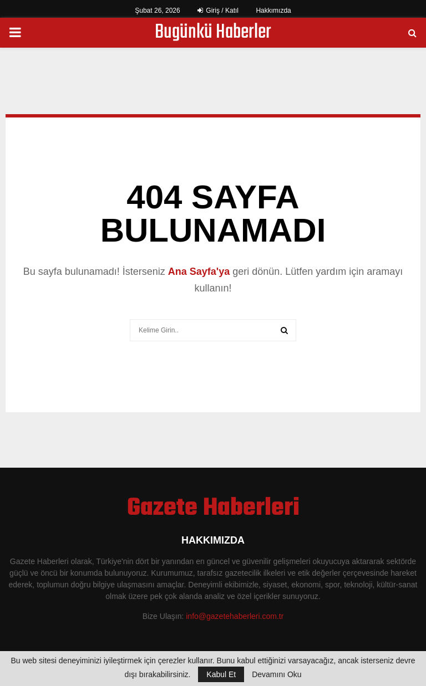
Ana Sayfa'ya (199, 271)
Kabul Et (221, 674)
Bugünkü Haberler (213, 33)
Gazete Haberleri (213, 508)
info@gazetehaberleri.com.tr (234, 616)
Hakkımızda (273, 10)
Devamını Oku (276, 674)
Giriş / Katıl (218, 10)
